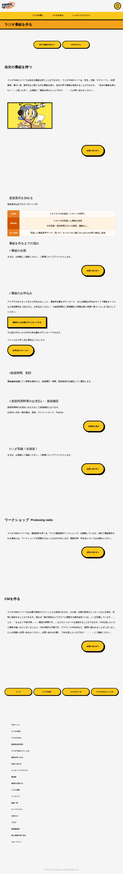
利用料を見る (93, 426)
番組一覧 (14, 803)
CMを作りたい (76, 44)
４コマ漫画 (15, 790)
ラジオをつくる (75, 692)
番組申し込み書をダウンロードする (27, 322)
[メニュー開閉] (117, 6)
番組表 (13, 777)
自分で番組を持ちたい (47, 44)
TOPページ (15, 725)
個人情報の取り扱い (19, 835)
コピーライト (16, 842)
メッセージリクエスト (81, 15)
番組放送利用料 (17, 744)
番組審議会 (15, 829)
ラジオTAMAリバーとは (104, 692)
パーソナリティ (17, 809)
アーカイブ (15, 796)
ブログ (13, 822)
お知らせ (14, 816)
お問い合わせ (16, 764)
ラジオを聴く (38, 15)
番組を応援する (17, 783)
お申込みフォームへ (21, 350)
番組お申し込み (17, 757)
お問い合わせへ (93, 150)
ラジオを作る (57, 15)
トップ (18, 692)
